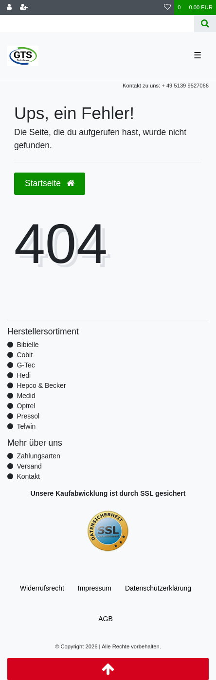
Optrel (26, 406)
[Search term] (97, 23)
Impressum (94, 588)
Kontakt (28, 476)
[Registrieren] (24, 7)
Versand (29, 466)
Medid (26, 396)
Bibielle (27, 345)
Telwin (26, 426)
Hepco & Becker (41, 385)
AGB (105, 619)
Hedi (24, 375)
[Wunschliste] (167, 7)
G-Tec (26, 365)
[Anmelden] (9, 7)
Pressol (28, 416)
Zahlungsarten (38, 456)
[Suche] (205, 23)
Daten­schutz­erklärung (158, 588)
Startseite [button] (49, 183)
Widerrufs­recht (42, 588)
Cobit (25, 355)
